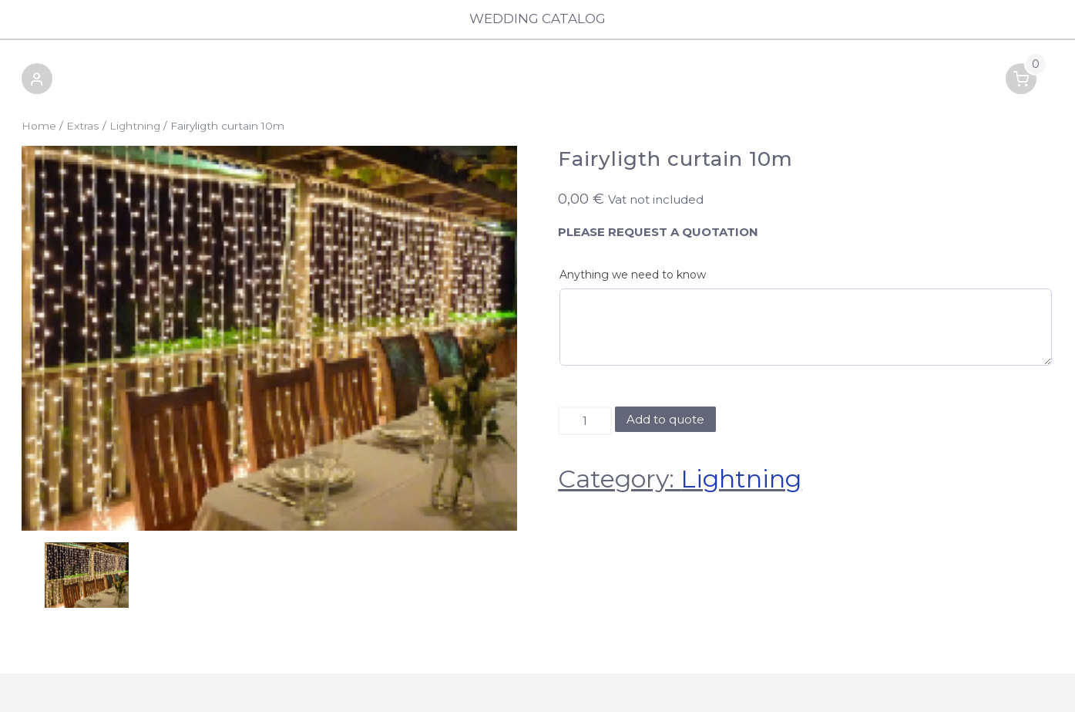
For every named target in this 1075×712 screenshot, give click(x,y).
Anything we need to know (632, 275)
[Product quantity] (584, 421)
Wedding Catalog (537, 18)
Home (39, 126)
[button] (37, 81)
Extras (82, 126)
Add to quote (665, 419)
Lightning (134, 126)
